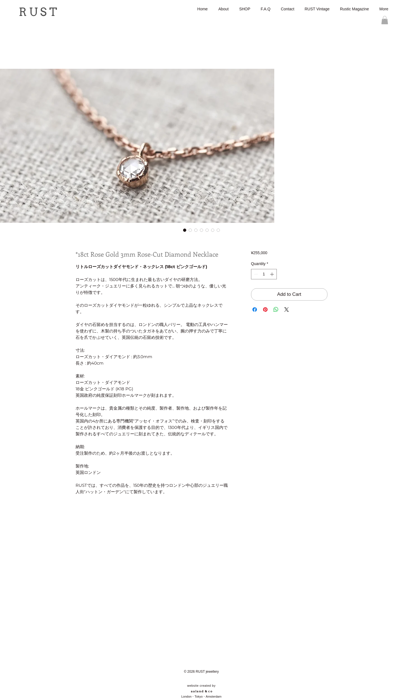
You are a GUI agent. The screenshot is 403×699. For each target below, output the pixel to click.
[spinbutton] (264, 274)
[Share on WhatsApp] (276, 309)
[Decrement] (255, 274)
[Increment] (272, 274)
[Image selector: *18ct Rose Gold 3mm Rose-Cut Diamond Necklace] (185, 230)
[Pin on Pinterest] (265, 309)
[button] (384, 20)
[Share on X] (286, 309)
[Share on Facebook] (254, 309)
